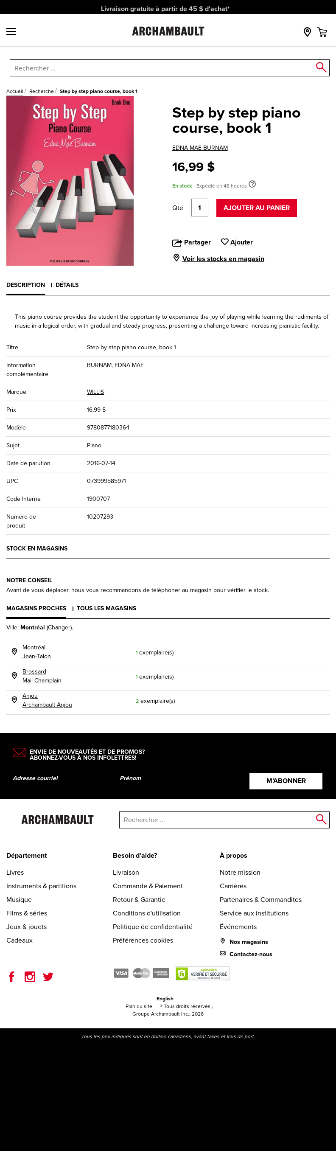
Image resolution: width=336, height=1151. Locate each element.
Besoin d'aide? (135, 855)
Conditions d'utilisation (147, 913)
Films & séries (26, 913)
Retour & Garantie (139, 899)
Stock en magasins (36, 548)
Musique (19, 899)
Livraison (126, 872)
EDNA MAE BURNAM (200, 147)
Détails (67, 285)
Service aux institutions (254, 913)
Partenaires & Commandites (261, 899)
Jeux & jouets (26, 927)
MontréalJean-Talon (36, 652)
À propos (233, 855)
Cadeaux (19, 940)
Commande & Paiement (148, 886)
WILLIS (95, 391)
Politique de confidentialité (153, 927)
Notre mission (240, 872)
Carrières (233, 886)
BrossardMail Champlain (42, 676)
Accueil (14, 91)
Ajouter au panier (257, 208)
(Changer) (59, 627)
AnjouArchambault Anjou (47, 700)
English (165, 998)
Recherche (41, 91)
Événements (238, 927)
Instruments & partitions (41, 886)
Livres (15, 872)
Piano (94, 445)
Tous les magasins (106, 608)
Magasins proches (36, 608)
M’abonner (286, 781)
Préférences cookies (143, 940)
